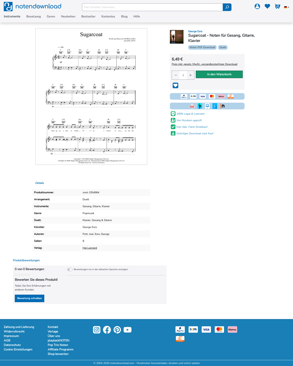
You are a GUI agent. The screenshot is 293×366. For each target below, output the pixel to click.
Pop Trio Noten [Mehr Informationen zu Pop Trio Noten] (58, 345)
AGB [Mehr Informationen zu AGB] (7, 340)
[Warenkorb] (277, 7)
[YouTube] (127, 332)
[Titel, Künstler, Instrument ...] (152, 7)
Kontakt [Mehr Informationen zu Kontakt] (53, 327)
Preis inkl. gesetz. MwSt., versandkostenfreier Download (204, 64)
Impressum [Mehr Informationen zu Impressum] (11, 336)
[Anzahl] (183, 75)
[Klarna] (232, 329)
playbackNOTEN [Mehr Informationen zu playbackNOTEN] (58, 340)
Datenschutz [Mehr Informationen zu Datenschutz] (12, 345)
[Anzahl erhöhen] (191, 75)
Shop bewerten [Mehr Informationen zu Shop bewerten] (58, 354)
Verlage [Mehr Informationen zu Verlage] (53, 331)
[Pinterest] (117, 332)
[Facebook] (107, 332)
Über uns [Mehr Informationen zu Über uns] (54, 336)
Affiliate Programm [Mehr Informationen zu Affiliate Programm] (60, 349)
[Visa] (206, 329)
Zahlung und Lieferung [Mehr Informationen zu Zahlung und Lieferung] (19, 327)
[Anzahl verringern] (176, 75)
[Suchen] (227, 7)
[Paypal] (180, 329)
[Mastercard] (219, 329)
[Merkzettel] (267, 7)
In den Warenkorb (219, 74)
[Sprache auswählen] (286, 7)
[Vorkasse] (180, 338)
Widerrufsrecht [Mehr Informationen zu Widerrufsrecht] (14, 331)
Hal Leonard (90, 248)
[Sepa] (193, 329)
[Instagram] (96, 332)
